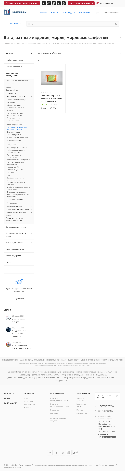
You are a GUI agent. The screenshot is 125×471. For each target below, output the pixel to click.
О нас (26, 398)
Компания (29, 393)
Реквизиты (54, 410)
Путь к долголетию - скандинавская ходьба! (21, 346)
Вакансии (28, 407)
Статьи (7, 309)
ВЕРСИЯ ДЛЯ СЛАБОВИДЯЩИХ (22, 3)
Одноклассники (56, 452)
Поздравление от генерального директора (19, 333)
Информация (57, 393)
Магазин (79, 410)
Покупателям (83, 393)
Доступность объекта (81, 3)
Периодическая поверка (18, 320)
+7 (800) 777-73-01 (107, 406)
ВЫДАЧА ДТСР (10, 403)
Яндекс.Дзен (62, 452)
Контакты (9, 393)
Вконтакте (50, 452)
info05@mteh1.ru (105, 3)
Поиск (7, 398)
